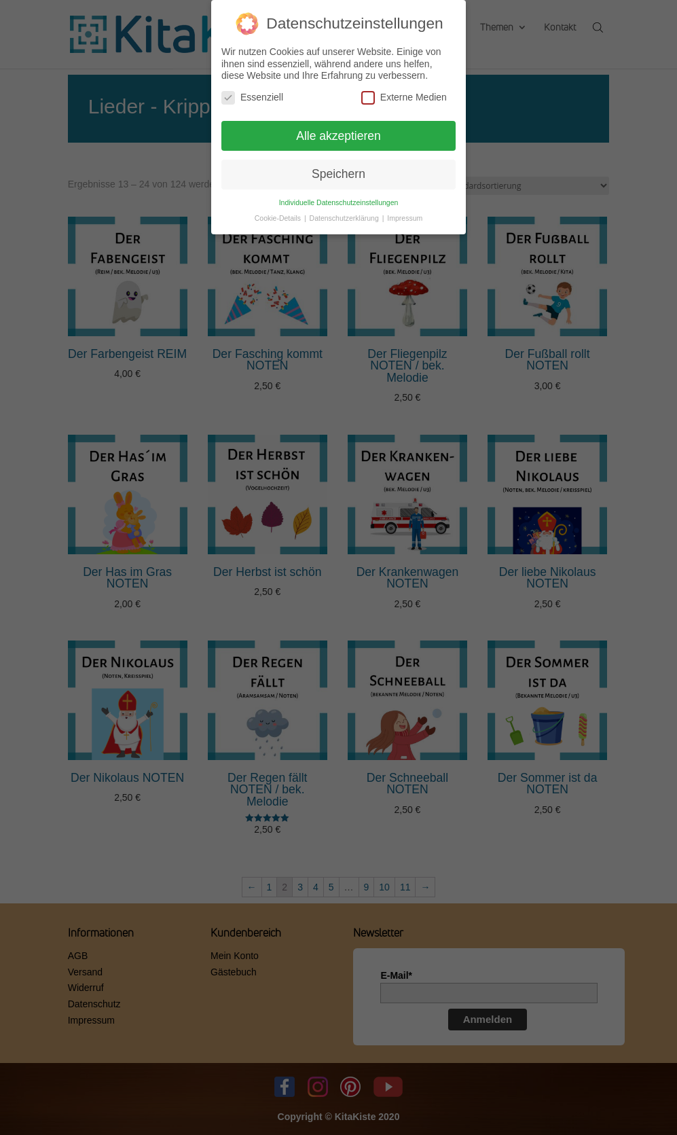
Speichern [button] (338, 170)
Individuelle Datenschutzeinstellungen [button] (339, 198)
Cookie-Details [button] (279, 214)
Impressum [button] (404, 214)
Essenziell (252, 93)
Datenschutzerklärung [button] (345, 214)
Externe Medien (404, 93)
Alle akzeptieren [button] (338, 132)
